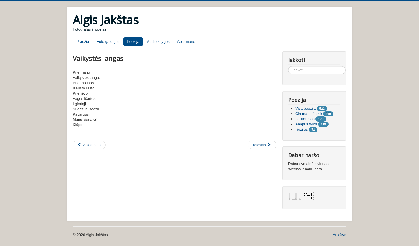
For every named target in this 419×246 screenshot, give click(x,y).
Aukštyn (339, 235)
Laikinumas (305, 119)
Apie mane (186, 41)
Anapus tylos (306, 124)
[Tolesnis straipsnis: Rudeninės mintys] (262, 145)
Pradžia (82, 41)
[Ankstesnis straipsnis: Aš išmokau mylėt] (89, 145)
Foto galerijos (108, 41)
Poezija (133, 41)
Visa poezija (305, 108)
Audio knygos (158, 41)
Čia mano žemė (308, 114)
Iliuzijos (301, 129)
